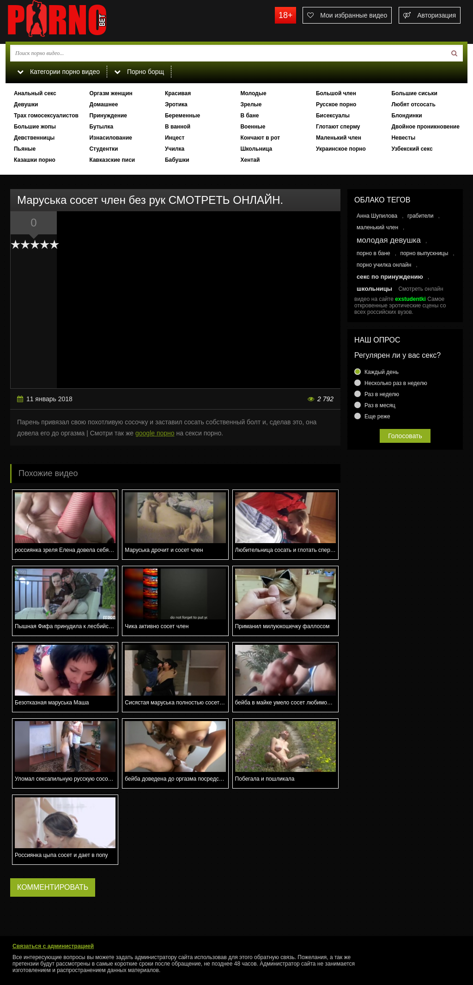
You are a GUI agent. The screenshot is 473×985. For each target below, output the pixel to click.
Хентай (250, 160)
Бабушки (177, 160)
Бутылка (101, 126)
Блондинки (406, 115)
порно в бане (373, 253)
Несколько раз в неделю (395, 383)
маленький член (377, 227)
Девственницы (34, 138)
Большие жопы (35, 126)
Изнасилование (110, 138)
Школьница (256, 149)
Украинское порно (341, 149)
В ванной (177, 126)
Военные (252, 126)
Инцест (174, 138)
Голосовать (405, 436)
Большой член (336, 93)
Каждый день (381, 372)
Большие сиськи (414, 93)
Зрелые (250, 104)
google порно (155, 433)
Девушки (26, 104)
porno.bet (75, 21)
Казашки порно (34, 160)
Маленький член (338, 138)
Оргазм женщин (110, 93)
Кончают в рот (260, 138)
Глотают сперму (338, 126)
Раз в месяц (379, 405)
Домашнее (103, 104)
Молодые (253, 93)
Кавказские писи (112, 160)
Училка (174, 149)
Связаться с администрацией (53, 946)
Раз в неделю (381, 394)
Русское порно (336, 104)
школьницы (374, 288)
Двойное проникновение (425, 126)
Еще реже (377, 416)
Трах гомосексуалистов (46, 115)
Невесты (403, 138)
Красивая (178, 93)
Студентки (103, 149)
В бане (249, 115)
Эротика (176, 104)
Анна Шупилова (377, 216)
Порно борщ (139, 71)
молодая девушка (389, 240)
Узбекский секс (411, 149)
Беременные (182, 115)
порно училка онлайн (384, 265)
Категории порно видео (58, 71)
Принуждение (108, 115)
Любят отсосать (413, 104)
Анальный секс (35, 93)
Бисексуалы (333, 115)
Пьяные (25, 149)
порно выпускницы (424, 253)
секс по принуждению (390, 276)
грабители (420, 216)
